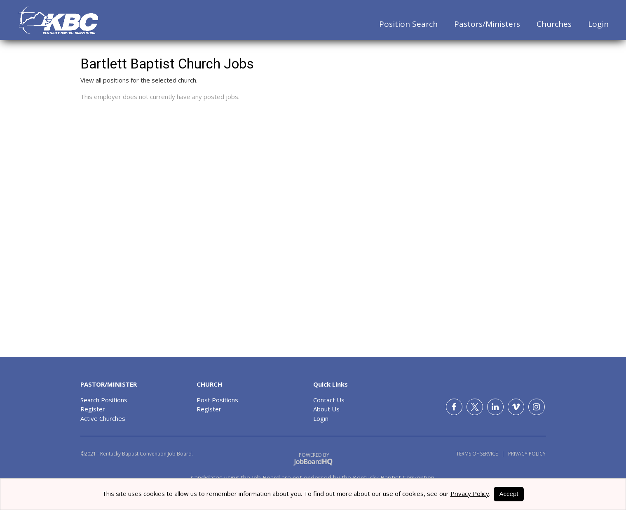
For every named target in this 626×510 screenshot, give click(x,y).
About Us (326, 409)
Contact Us (329, 400)
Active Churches (102, 418)
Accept (508, 493)
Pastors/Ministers (487, 24)
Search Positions (103, 400)
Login (598, 24)
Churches (554, 24)
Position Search (408, 24)
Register (92, 409)
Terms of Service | (480, 453)
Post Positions (217, 400)
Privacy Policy (525, 453)
